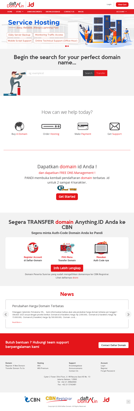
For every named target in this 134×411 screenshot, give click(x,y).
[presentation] (67, 84)
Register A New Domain (15, 365)
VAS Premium (42, 368)
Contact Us (69, 11)
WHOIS (80, 11)
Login (109, 4)
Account (121, 11)
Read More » (17, 322)
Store (19, 11)
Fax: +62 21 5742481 (67, 384)
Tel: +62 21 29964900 (67, 382)
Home (9, 11)
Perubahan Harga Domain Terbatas (38, 306)
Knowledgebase (53, 11)
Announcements (34, 11)
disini (75, 277)
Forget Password (108, 371)
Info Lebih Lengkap (67, 268)
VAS (38, 365)
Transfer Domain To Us (15, 368)
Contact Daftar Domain (113, 345)
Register (104, 368)
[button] (10, 31)
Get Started (67, 197)
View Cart (122, 5)
